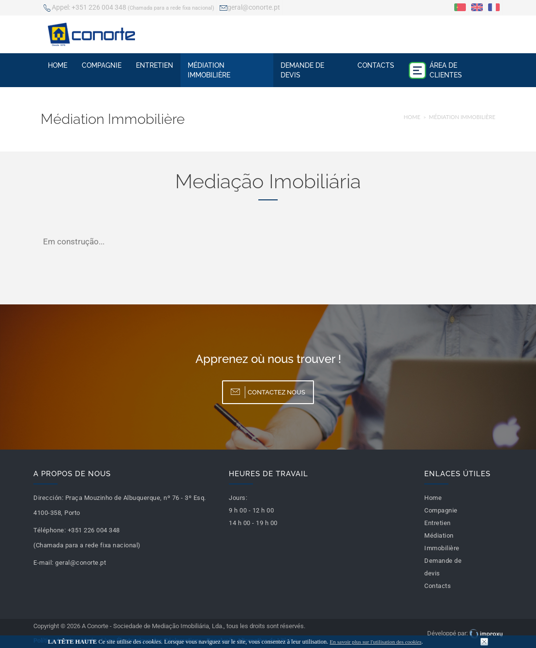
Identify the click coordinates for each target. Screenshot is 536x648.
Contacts (375, 65)
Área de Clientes (435, 70)
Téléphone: (49, 530)
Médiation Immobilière (209, 70)
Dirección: (48, 497)
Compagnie (101, 65)
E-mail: (43, 562)
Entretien (154, 65)
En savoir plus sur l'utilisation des (376, 642)
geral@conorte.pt (250, 8)
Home (57, 65)
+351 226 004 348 (129, 8)
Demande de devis (302, 70)
